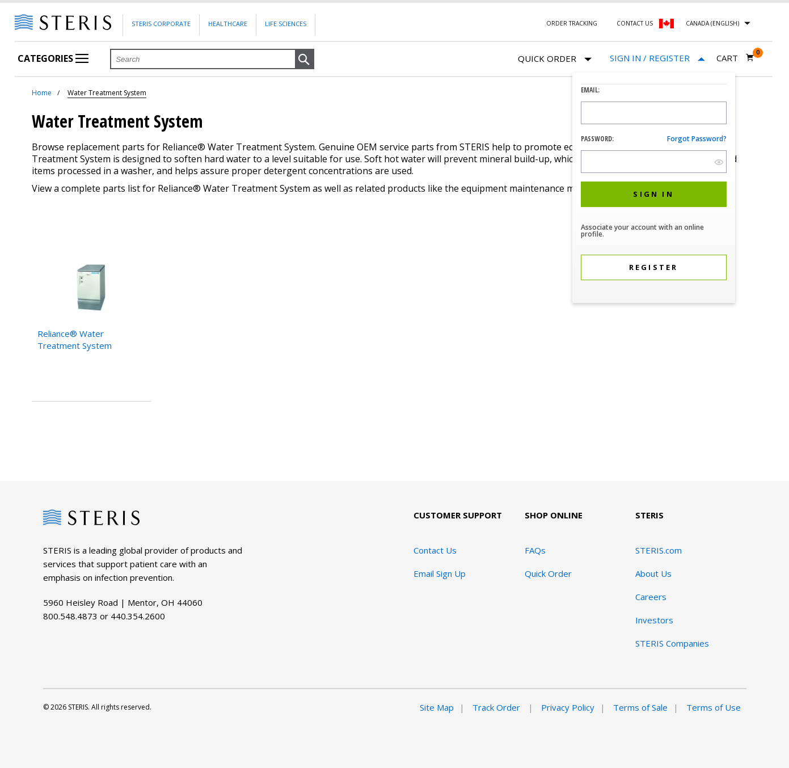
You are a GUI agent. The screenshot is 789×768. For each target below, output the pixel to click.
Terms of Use (713, 707)
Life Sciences (285, 23)
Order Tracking (571, 23)
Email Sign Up (440, 573)
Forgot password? (697, 139)
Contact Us (635, 23)
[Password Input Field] (654, 161)
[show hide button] (719, 162)
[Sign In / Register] (657, 58)
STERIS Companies (672, 643)
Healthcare (227, 23)
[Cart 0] (735, 58)
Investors (654, 620)
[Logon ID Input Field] (654, 113)
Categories (53, 58)
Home (42, 93)
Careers (650, 596)
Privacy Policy (567, 707)
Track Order (497, 707)
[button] (304, 59)
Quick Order (555, 59)
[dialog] (654, 189)
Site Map (437, 707)
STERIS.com (658, 550)
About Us (653, 573)
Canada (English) (712, 23)
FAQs (535, 550)
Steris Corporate (161, 23)
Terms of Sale (640, 707)
